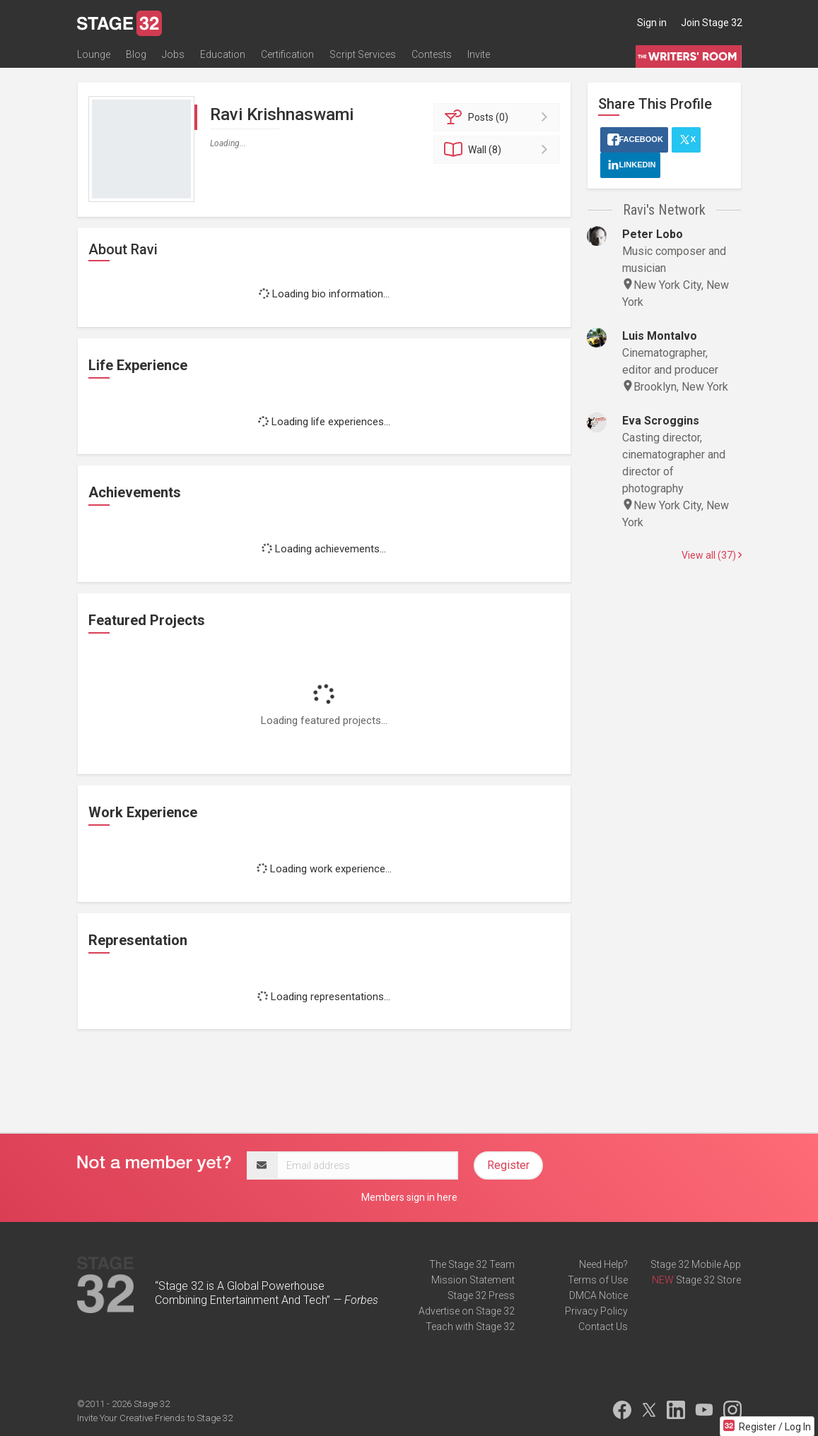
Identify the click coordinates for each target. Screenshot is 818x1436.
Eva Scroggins (660, 420)
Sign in (652, 22)
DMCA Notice (598, 1295)
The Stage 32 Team (472, 1264)
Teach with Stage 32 (470, 1326)
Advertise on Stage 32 (467, 1311)
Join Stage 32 (711, 22)
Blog (136, 54)
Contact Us (603, 1326)
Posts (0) (499, 117)
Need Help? (603, 1264)
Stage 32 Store (708, 1280)
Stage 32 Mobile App (695, 1264)
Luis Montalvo (659, 336)
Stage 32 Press (481, 1295)
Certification (287, 54)
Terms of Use (598, 1280)
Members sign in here (409, 1197)
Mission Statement (473, 1280)
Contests (431, 54)
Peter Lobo (652, 234)
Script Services (362, 54)
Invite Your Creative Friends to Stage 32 (155, 1418)
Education (222, 54)
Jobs (173, 54)
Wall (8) (499, 149)
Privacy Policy (596, 1311)
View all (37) (712, 555)
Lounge (93, 54)
